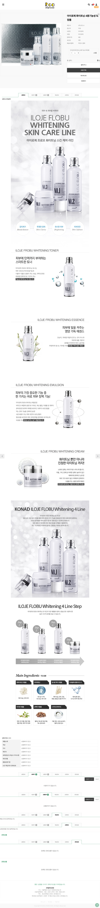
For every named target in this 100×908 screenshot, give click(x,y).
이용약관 (57, 902)
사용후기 (34, 95)
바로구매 (83, 70)
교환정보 (67, 95)
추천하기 (83, 81)
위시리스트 (83, 75)
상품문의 (46, 95)
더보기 (97, 779)
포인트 (69, 40)
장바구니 (83, 65)
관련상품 (77, 95)
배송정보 (57, 95)
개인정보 (50, 902)
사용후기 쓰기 (89, 778)
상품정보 (23, 95)
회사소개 (43, 902)
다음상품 (98, 456)
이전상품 (2, 456)
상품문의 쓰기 (89, 799)
